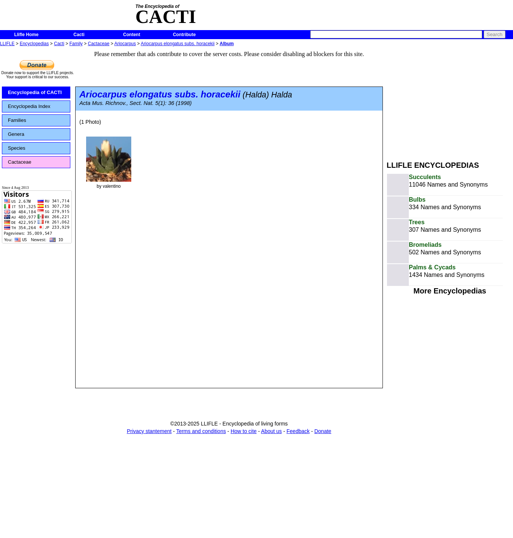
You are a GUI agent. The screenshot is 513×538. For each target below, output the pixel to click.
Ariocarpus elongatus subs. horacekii (177, 43)
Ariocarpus (125, 43)
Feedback (298, 431)
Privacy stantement (149, 431)
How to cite (243, 431)
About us (271, 431)
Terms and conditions (201, 431)
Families (17, 120)
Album (227, 43)
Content (131, 34)
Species (16, 148)
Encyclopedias (34, 43)
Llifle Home (26, 34)
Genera (16, 134)
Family (76, 43)
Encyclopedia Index (29, 106)
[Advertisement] (450, 100)
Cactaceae (98, 43)
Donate (322, 431)
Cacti (78, 34)
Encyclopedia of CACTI (35, 92)
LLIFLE (7, 43)
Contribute (184, 34)
